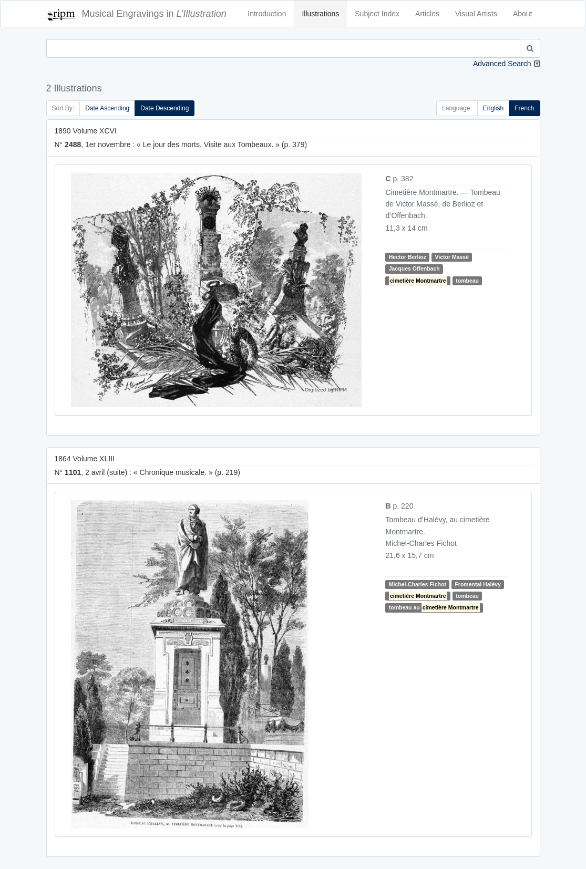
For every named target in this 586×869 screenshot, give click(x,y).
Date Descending (164, 108)
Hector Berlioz (407, 257)
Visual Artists (476, 13)
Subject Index (377, 13)
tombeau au (434, 607)
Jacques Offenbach (414, 268)
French (524, 108)
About (522, 13)
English (493, 108)
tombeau (467, 280)
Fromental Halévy (478, 584)
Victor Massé (452, 257)
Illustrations (320, 13)
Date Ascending (107, 108)
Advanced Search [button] (502, 63)
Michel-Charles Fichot (417, 584)
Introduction (267, 13)
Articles (427, 13)
